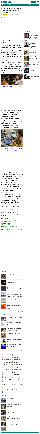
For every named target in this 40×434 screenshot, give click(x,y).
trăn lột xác (3, 215)
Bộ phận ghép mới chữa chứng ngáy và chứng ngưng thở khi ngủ (12, 220)
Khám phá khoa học (20, 4)
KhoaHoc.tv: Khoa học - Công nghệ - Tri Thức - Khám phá (7, 2)
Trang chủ (4, 4)
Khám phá (5, 17)
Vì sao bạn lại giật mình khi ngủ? (9, 230)
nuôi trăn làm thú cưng (6, 214)
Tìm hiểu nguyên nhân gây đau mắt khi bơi (11, 227)
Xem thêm (20, 311)
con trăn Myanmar (10, 212)
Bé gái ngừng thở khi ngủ (7, 224)
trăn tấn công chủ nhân (17, 214)
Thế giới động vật (31, 4)
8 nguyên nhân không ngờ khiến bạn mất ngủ (12, 229)
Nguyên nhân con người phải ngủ (9, 226)
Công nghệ (12, 4)
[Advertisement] (12, 28)
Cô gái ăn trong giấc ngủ (7, 223)
